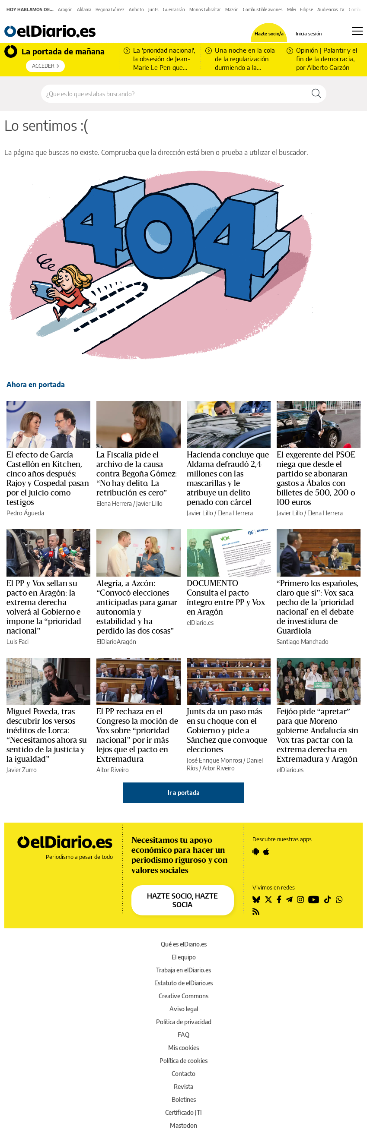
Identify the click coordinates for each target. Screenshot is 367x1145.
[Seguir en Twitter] (268, 899)
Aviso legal (183, 1009)
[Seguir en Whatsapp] (339, 899)
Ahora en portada (35, 384)
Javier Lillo (149, 503)
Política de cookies (183, 1060)
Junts (153, 9)
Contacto (183, 1073)
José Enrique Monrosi (214, 760)
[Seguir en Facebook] (279, 899)
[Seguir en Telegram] (289, 899)
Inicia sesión (309, 33)
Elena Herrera (114, 503)
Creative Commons (183, 996)
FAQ (183, 1034)
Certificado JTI (183, 1112)
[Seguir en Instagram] (300, 899)
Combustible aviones (263, 9)
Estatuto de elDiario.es (183, 983)
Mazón (232, 9)
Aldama (84, 9)
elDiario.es (200, 622)
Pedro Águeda (25, 513)
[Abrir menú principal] (357, 31)
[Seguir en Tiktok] (328, 899)
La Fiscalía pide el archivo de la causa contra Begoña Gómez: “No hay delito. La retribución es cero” (136, 474)
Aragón (65, 9)
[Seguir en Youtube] (313, 899)
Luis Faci (17, 641)
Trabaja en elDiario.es (183, 970)
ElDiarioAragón (116, 641)
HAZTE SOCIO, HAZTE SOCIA (182, 900)
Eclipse (306, 9)
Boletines (184, 1099)
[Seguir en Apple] (266, 851)
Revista (183, 1086)
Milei (291, 9)
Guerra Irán (174, 9)
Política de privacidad (183, 1021)
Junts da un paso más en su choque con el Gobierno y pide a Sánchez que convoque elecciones (227, 730)
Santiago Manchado (303, 641)
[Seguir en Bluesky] (256, 899)
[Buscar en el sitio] (174, 94)
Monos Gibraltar (205, 9)
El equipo (184, 957)
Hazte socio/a (269, 33)
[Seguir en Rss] (255, 911)
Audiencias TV (331, 9)
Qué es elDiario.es (184, 944)
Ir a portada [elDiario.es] (184, 792)
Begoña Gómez (110, 9)
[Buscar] (316, 94)
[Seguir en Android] (255, 851)
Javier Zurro (21, 769)
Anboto (136, 9)
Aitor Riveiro (112, 769)
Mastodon (183, 1125)
